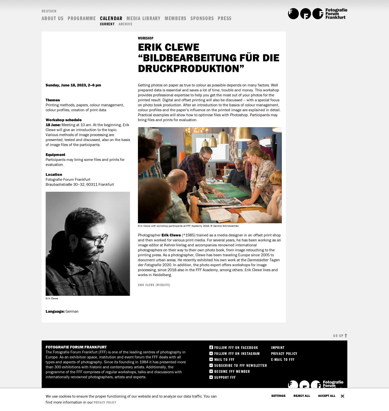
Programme (82, 18)
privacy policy (105, 402)
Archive (125, 24)
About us (53, 18)
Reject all (301, 396)
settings (278, 396)
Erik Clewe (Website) (154, 285)
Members (176, 18)
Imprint (278, 347)
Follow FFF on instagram (237, 353)
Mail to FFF (224, 359)
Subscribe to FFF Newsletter (240, 365)
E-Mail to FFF (283, 359)
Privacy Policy (284, 353)
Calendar (111, 18)
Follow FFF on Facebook (236, 347)
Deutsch (49, 10)
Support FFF (225, 377)
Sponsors (202, 18)
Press (225, 18)
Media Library (144, 18)
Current (107, 24)
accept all (326, 396)
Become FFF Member (232, 371)
